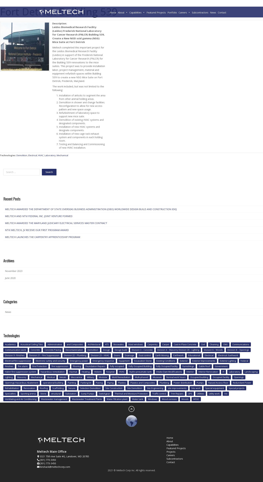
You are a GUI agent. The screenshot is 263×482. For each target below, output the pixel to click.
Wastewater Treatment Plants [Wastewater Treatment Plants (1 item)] (87, 399)
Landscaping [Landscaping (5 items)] (251, 371)
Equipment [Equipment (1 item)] (124, 360)
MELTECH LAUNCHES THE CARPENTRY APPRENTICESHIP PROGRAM (42, 237)
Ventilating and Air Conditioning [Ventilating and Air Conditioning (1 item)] (20, 399)
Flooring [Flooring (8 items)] (77, 366)
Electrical (32, 155)
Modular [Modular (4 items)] (103, 377)
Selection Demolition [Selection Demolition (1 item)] (90, 388)
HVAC (41, 155)
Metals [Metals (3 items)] (62, 377)
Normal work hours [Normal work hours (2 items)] (176, 377)
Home (113, 12)
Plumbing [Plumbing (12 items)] (164, 382)
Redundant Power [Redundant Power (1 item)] (242, 382)
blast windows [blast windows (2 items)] (135, 344)
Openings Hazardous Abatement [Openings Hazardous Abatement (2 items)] (21, 382)
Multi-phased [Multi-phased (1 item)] (141, 377)
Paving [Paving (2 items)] (99, 382)
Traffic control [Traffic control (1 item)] (159, 393)
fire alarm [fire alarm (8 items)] (23, 366)
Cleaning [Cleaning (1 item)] (214, 344)
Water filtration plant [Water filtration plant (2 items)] (117, 399)
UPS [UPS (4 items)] (190, 393)
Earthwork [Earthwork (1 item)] (178, 355)
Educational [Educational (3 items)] (194, 355)
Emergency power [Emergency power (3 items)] (79, 360)
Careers (184, 12)
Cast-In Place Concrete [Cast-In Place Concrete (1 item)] (185, 344)
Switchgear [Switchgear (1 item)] (104, 393)
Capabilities (137, 12)
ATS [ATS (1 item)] (107, 344)
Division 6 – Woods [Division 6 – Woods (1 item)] (213, 349)
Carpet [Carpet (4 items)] (165, 344)
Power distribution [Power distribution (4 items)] (183, 382)
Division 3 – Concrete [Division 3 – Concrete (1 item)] (142, 349)
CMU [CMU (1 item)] (225, 344)
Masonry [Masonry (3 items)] (21, 377)
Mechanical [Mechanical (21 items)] (36, 377)
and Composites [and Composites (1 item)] (75, 344)
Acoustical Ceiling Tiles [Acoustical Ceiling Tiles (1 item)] (31, 344)
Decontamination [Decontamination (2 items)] (74, 349)
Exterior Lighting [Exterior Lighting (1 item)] (228, 360)
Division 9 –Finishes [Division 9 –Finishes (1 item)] (15, 355)
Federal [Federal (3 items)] (244, 360)
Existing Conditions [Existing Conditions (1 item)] (165, 360)
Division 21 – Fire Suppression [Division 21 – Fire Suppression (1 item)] (44, 355)
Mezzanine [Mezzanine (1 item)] (76, 377)
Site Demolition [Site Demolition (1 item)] (134, 388)
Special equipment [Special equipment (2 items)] (214, 388)
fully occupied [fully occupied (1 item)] (117, 366)
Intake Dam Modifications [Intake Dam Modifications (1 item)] (169, 371)
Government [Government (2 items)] (221, 366)
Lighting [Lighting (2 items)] (9, 377)
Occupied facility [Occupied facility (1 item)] (221, 377)
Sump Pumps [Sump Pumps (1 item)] (87, 393)
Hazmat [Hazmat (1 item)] (73, 371)
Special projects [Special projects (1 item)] (237, 388)
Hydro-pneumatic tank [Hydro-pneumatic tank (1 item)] (140, 371)
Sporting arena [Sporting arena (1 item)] (28, 393)
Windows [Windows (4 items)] (152, 399)
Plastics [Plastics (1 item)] (122, 382)
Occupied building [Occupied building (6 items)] (199, 377)
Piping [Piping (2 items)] (110, 382)
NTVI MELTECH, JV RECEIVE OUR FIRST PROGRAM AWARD (37, 230)
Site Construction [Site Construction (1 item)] (113, 388)
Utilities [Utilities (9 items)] (200, 393)
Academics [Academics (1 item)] (10, 344)
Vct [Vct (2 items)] (225, 393)
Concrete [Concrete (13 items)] (35, 349)
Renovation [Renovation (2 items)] (29, 388)
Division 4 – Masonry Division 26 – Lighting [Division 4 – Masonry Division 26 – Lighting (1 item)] (178, 349)
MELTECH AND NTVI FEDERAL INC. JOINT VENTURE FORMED (38, 216)
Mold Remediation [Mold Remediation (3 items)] (121, 377)
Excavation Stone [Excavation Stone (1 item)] (143, 360)
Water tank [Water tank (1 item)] (137, 399)
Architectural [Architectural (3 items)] (94, 344)
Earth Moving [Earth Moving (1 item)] (162, 355)
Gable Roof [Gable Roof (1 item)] (204, 366)
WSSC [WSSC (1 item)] (196, 399)
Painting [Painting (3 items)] (72, 382)
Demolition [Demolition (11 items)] (93, 349)
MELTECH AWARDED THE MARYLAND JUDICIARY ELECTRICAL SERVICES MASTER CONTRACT (56, 223)
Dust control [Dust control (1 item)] (145, 355)
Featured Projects (156, 12)
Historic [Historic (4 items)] (98, 371)
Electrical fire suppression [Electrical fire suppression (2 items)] (18, 360)
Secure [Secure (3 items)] (71, 388)
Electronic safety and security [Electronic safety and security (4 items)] (50, 360)
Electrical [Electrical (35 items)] (209, 355)
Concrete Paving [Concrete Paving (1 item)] (53, 349)
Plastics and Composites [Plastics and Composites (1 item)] (142, 382)
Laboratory (50, 155)
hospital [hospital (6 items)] (110, 371)
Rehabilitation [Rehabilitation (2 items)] (12, 388)
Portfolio (172, 12)
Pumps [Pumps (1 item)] (200, 382)
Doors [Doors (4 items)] (117, 355)
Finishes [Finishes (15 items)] (9, 366)
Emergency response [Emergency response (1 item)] (103, 360)
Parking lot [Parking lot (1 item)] (86, 382)
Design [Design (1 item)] (106, 349)
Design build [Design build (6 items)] (121, 349)
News (213, 12)
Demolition (21, 155)
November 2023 (13, 271)
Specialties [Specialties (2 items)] (10, 393)
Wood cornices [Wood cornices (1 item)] (169, 399)
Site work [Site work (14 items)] (196, 388)
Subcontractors (200, 12)
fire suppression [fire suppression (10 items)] (60, 366)
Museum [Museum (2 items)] (157, 377)
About (123, 12)
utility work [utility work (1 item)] (214, 393)
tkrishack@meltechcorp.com (55, 466)
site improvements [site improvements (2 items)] (177, 388)
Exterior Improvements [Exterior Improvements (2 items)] (203, 360)
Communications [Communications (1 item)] (240, 344)
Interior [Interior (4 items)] (190, 371)
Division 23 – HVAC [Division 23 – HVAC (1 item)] (100, 355)
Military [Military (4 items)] (90, 377)
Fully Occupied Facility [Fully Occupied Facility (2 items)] (167, 366)
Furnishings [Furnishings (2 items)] (188, 366)
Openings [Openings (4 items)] (239, 377)
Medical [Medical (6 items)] (51, 377)
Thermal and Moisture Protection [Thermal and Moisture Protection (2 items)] (131, 393)
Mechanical (62, 155)
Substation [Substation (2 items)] (70, 393)
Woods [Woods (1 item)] (185, 399)
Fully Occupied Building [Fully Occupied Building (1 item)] (140, 366)
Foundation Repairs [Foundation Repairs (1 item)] (95, 366)
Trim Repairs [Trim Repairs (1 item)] (177, 393)
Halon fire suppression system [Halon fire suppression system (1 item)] (20, 371)
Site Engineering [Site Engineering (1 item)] (155, 388)
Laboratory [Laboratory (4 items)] (234, 371)
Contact (222, 12)
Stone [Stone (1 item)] (43, 393)
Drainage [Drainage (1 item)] (129, 355)
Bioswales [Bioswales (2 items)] (118, 344)
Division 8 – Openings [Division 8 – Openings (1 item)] (238, 349)
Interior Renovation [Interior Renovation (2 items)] (208, 371)
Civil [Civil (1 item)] (203, 344)
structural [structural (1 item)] (56, 393)
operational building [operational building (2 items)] (53, 382)
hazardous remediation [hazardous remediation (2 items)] (53, 371)
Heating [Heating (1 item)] (86, 371)
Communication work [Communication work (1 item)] (15, 349)
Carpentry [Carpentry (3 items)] (153, 344)
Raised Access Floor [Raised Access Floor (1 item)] (218, 382)
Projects (170, 451)
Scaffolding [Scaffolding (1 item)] (58, 388)
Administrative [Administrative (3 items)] (55, 344)
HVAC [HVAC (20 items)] (122, 371)
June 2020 (10, 278)
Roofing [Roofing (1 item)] (44, 388)
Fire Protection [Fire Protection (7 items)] (39, 366)
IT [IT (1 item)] (223, 371)
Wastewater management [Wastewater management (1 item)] (54, 399)
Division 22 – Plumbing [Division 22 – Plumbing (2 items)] (75, 355)
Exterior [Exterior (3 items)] (184, 360)
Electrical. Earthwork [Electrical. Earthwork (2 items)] (228, 355)
